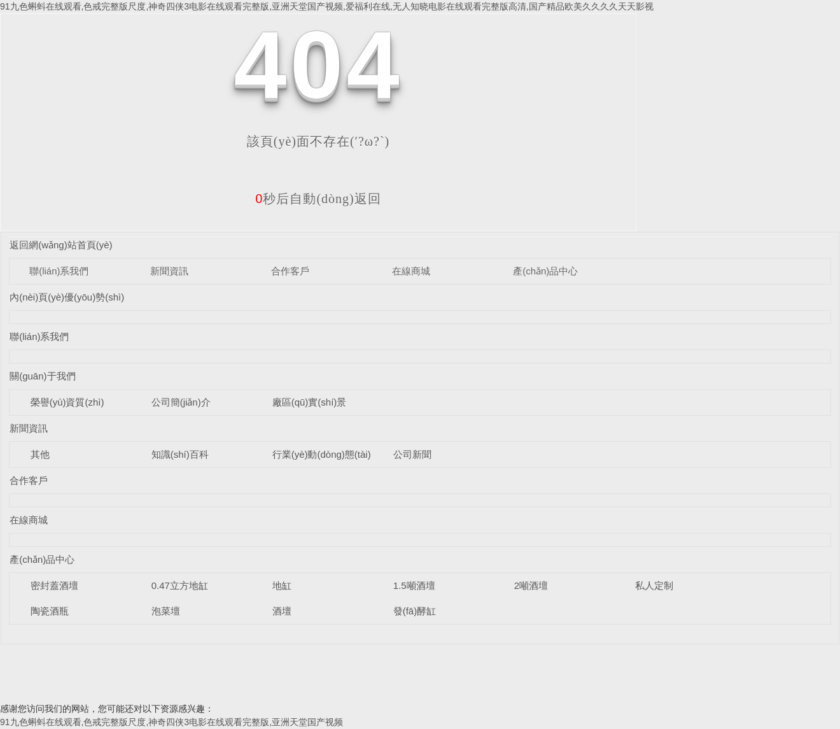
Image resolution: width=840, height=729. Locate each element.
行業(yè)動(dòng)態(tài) (321, 454)
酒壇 (281, 610)
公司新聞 (412, 454)
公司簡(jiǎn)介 (181, 402)
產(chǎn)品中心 (545, 270)
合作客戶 (290, 270)
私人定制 (654, 585)
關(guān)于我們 (42, 376)
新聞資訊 (169, 270)
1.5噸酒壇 (414, 585)
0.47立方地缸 (179, 585)
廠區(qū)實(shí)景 (309, 402)
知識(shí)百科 (180, 454)
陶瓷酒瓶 (50, 610)
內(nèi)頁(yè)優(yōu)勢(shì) (67, 297)
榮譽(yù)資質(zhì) (67, 402)
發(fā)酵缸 (415, 610)
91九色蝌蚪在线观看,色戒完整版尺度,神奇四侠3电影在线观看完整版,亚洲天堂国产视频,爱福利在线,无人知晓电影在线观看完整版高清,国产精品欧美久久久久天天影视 (327, 6)
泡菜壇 (165, 610)
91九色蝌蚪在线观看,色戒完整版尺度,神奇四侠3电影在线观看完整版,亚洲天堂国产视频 (171, 722)
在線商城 (411, 270)
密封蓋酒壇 (54, 585)
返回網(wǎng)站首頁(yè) (61, 244)
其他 (40, 454)
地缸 (281, 585)
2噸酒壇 (531, 585)
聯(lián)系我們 (58, 270)
